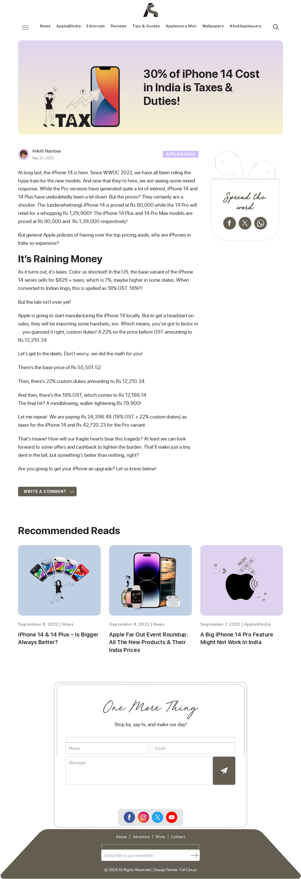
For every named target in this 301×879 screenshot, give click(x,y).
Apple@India (68, 26)
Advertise (141, 837)
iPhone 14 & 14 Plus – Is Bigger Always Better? (57, 638)
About (121, 837)
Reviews (119, 26)
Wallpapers (213, 26)
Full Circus (188, 870)
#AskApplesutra (245, 26)
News (45, 26)
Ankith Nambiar (46, 151)
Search (276, 27)
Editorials (96, 26)
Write (160, 837)
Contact (178, 837)
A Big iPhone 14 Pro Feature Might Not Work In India (235, 638)
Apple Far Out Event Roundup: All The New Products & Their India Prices (147, 642)
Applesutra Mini (181, 26)
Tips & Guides (146, 26)
